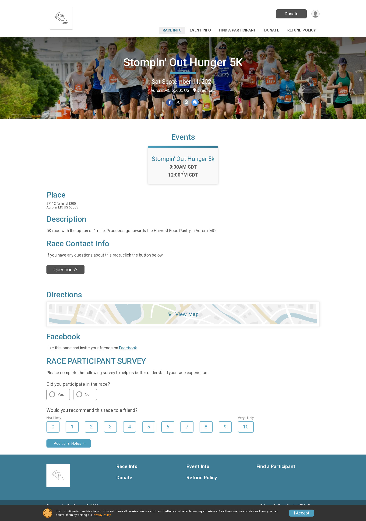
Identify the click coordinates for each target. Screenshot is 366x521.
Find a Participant (237, 30)
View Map (183, 321)
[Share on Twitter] (178, 102)
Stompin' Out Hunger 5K (183, 62)
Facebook (128, 354)
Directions (206, 90)
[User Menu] (315, 14)
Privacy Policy (102, 515)
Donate (291, 13)
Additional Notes (67, 450)
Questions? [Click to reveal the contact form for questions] (65, 276)
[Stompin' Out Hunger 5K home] (61, 16)
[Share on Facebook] (169, 102)
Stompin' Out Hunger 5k (183, 165)
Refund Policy (301, 30)
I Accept (301, 513)
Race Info (172, 30)
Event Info (200, 30)
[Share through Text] (194, 102)
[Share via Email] (186, 102)
